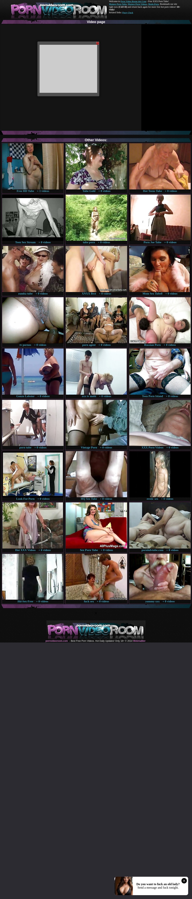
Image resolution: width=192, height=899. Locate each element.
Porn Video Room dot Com (133, 1)
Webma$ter (139, 641)
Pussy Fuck (127, 12)
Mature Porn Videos (137, 4)
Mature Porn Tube (118, 4)
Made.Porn (153, 4)
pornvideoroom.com (57, 641)
